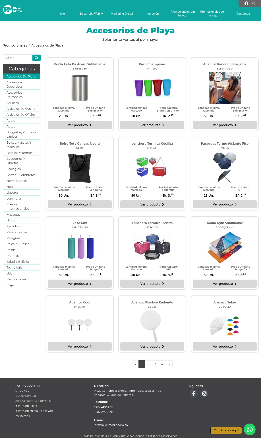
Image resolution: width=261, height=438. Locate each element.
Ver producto (80, 125)
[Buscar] (17, 58)
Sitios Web (22, 390)
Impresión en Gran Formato (34, 411)
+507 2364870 (103, 406)
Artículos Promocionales (33, 401)
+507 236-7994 (104, 412)
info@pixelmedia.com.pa (111, 425)
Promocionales (15, 45)
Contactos (22, 416)
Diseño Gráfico (25, 396)
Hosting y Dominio (27, 385)
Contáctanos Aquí (226, 430)
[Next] (169, 364)
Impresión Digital (27, 406)
